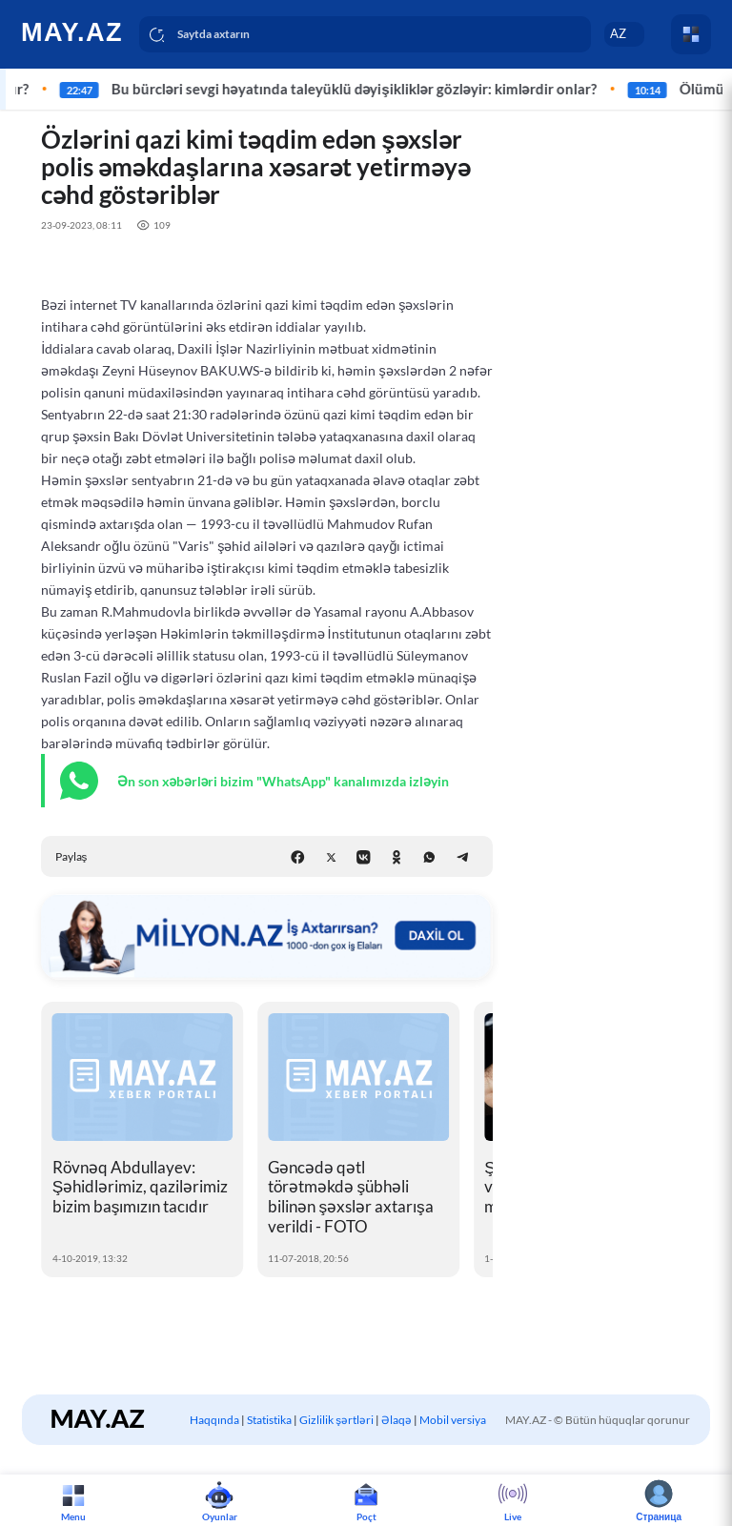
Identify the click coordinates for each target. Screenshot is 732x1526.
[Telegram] (462, 857)
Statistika (269, 1420)
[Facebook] (298, 857)
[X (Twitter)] (331, 857)
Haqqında (214, 1420)
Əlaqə (396, 1420)
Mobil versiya (452, 1420)
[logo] (74, 31)
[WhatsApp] (429, 857)
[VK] (363, 857)
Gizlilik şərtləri (336, 1420)
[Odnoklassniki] (397, 857)
